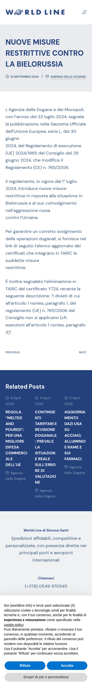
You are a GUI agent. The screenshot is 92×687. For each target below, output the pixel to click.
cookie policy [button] (13, 625)
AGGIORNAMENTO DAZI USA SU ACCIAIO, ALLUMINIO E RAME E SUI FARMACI (75, 435)
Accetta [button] (67, 665)
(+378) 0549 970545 (46, 586)
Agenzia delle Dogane (68, 77)
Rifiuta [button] (25, 665)
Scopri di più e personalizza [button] (45, 677)
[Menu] (84, 12)
